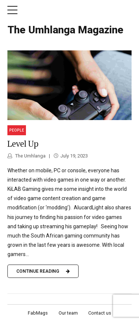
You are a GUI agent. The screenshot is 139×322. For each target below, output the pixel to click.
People (16, 130)
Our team (68, 313)
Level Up (23, 143)
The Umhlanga (30, 156)
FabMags (38, 313)
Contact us (99, 313)
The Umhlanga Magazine (65, 30)
